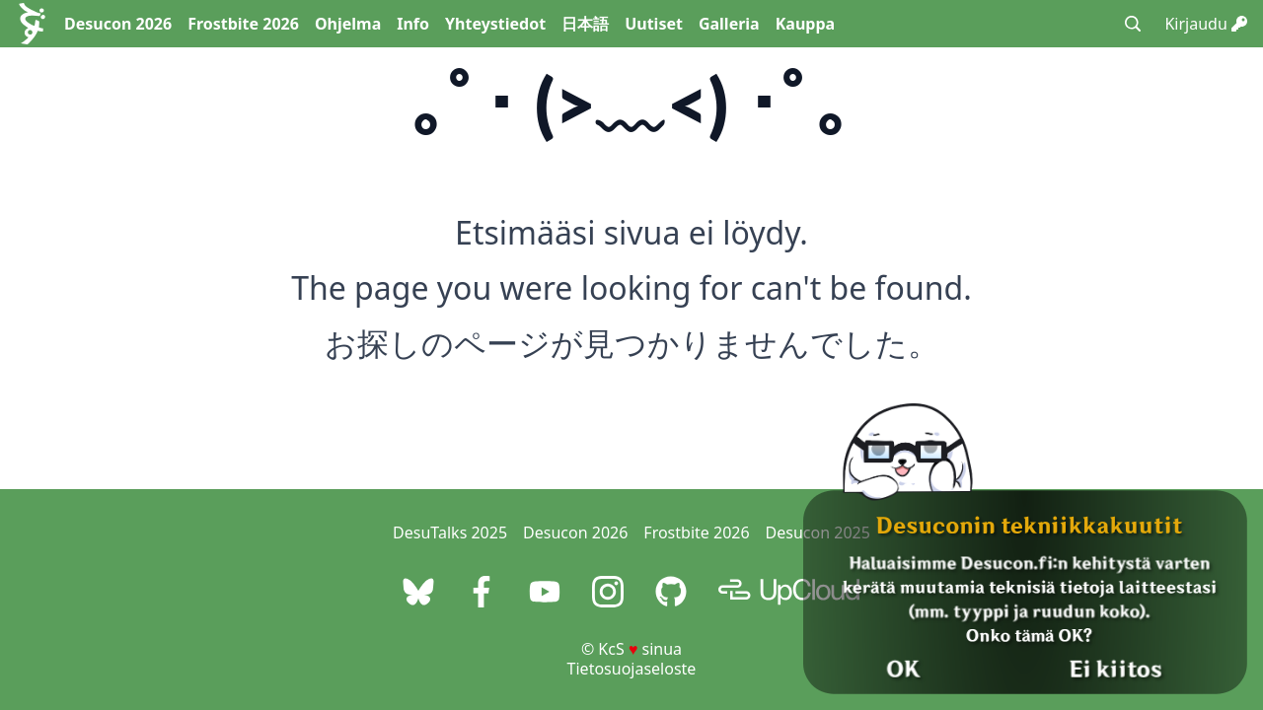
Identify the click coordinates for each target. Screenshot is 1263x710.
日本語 (585, 24)
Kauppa (805, 24)
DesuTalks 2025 (450, 532)
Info (413, 24)
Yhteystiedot (495, 24)
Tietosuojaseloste (632, 668)
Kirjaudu (1205, 24)
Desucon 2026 (118, 24)
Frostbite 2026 (243, 24)
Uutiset (654, 24)
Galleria (729, 24)
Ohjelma (348, 24)
